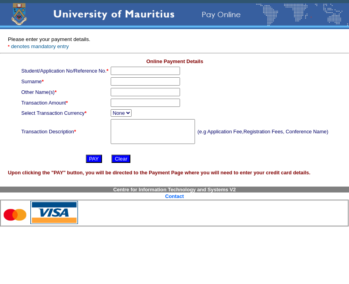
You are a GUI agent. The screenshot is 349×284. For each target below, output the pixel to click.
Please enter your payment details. (49, 39)
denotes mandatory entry (38, 46)
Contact (174, 196)
